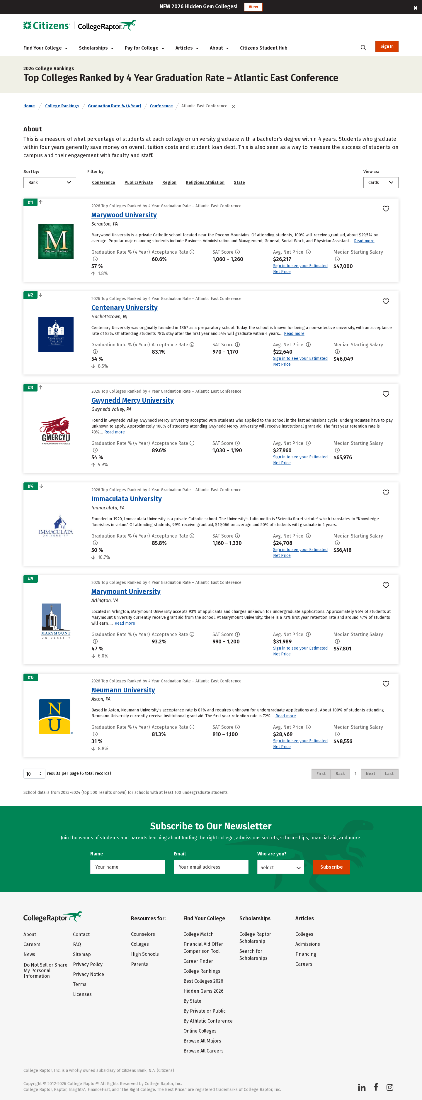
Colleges (140, 944)
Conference (161, 106)
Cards (373, 182)
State (239, 182)
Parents (139, 964)
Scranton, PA (104, 224)
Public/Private (139, 182)
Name (96, 854)
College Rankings (62, 106)
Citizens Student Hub (263, 48)
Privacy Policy (88, 964)
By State (192, 1001)
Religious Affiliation (205, 182)
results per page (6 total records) (67, 774)
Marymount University (126, 591)
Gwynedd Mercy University (132, 400)
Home (29, 106)
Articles (187, 48)
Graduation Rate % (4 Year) (114, 106)
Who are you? (272, 854)
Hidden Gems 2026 (203, 991)
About (219, 48)
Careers (31, 944)
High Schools (145, 954)
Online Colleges (200, 1031)
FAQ (77, 944)
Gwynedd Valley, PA (111, 409)
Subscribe (331, 867)
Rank (33, 182)
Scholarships (96, 48)
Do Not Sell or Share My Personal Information (45, 970)
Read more (364, 240)
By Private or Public (204, 1011)
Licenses (82, 994)
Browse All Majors (202, 1041)
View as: (371, 171)
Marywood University (124, 215)
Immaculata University (126, 499)
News (29, 954)
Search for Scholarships (253, 954)
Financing (305, 954)
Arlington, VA (104, 600)
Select (267, 867)
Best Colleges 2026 (203, 981)
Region (169, 182)
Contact (81, 934)
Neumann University (123, 690)
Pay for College (144, 48)
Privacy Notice (88, 974)
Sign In (387, 46)
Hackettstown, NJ (109, 316)
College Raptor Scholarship (255, 937)
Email (180, 854)
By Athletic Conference (208, 1021)
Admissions (307, 944)
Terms (79, 984)
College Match (198, 934)
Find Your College (45, 48)
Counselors (143, 934)
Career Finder (198, 961)
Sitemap (82, 954)
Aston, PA (100, 699)
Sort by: (31, 171)
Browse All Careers (203, 1051)
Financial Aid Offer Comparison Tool (203, 947)
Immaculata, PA (108, 508)
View (253, 6)
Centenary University (124, 308)
